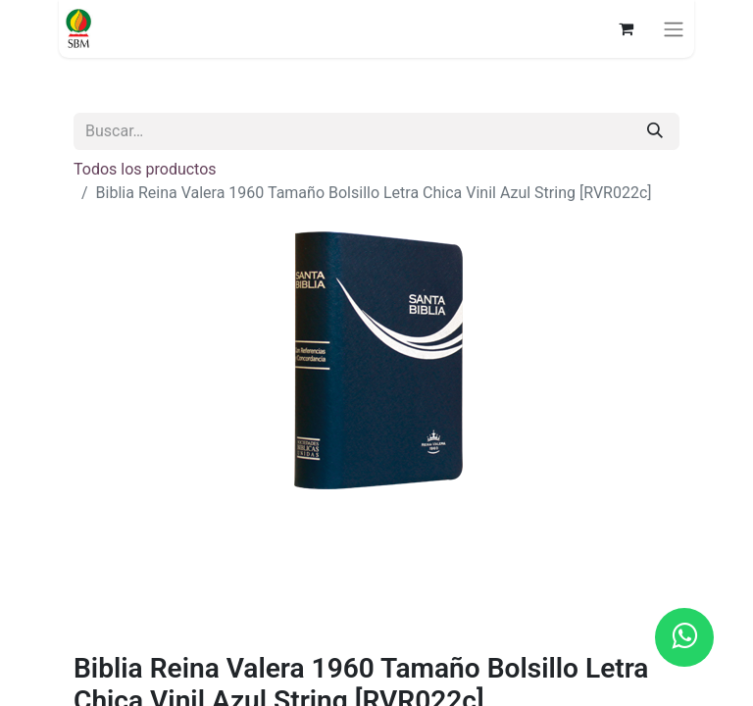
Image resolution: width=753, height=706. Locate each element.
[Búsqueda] (654, 131)
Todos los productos (145, 169)
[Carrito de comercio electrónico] (625, 28)
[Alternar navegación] (673, 29)
